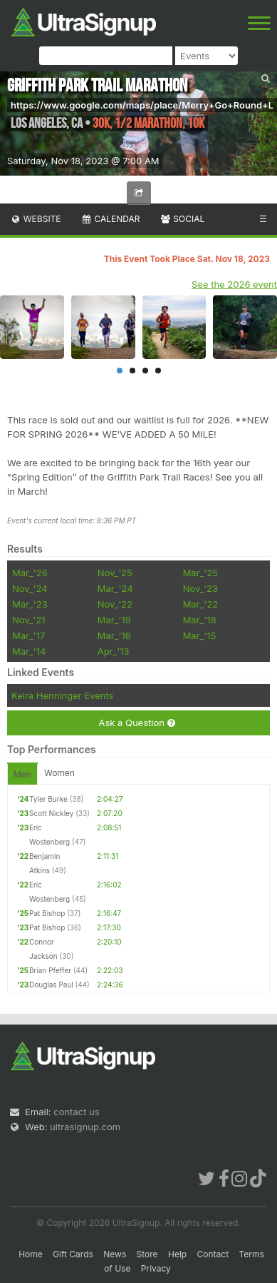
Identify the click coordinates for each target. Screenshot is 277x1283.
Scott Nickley (51, 813)
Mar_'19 (114, 619)
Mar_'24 (115, 588)
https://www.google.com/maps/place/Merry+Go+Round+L (142, 105)
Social (182, 218)
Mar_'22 (201, 604)
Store (147, 1254)
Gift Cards (73, 1254)
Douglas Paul (51, 984)
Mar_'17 (28, 635)
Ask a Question (136, 722)
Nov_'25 (115, 572)
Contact (213, 1254)
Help (177, 1254)
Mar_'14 (29, 651)
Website (35, 218)
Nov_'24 (30, 588)
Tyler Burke (48, 799)
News (114, 1254)
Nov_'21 (29, 619)
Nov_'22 (115, 604)
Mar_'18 (199, 619)
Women (59, 773)
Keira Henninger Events (62, 695)
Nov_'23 (200, 588)
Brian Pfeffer (50, 970)
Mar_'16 (114, 635)
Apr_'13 (114, 651)
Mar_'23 (30, 604)
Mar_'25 (200, 572)
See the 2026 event (234, 284)
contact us (76, 1111)
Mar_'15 (199, 635)
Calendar (110, 218)
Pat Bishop (47, 913)
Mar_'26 (30, 572)
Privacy (156, 1268)
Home (31, 1254)
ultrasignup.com (85, 1126)
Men (22, 774)
